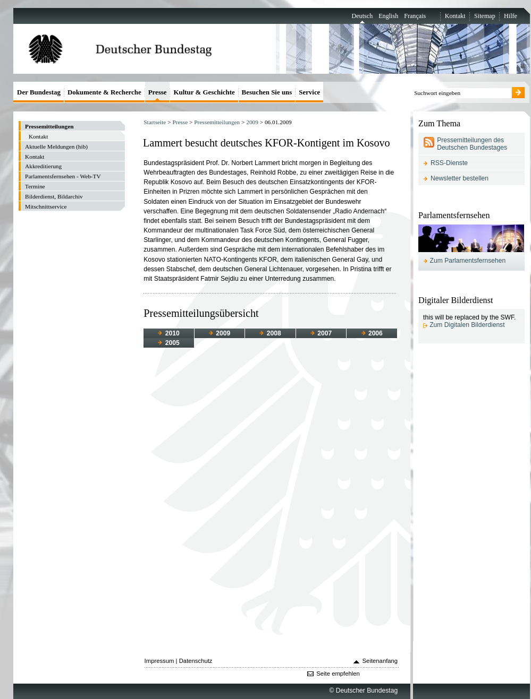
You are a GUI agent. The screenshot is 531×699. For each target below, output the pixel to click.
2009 (252, 122)
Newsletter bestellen (459, 178)
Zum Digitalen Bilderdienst (466, 325)
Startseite (155, 122)
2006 (372, 333)
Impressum (159, 661)
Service (309, 92)
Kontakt (455, 16)
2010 (168, 333)
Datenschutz (196, 661)
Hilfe (510, 16)
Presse (180, 122)
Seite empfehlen (338, 673)
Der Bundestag (39, 92)
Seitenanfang (380, 661)
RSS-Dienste (449, 163)
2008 (270, 333)
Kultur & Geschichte (203, 92)
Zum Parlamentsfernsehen (468, 260)
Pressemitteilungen (217, 122)
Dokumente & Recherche (104, 92)
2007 (321, 333)
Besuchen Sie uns (267, 92)
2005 (168, 343)
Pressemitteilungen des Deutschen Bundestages (472, 143)
